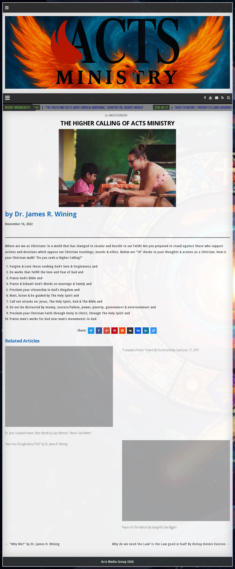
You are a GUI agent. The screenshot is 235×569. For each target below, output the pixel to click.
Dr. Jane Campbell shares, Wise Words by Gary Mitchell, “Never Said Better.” (48, 433)
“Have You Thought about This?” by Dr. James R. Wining (36, 444)
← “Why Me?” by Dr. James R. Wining (32, 543)
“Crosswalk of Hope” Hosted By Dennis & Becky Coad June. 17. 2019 (160, 350)
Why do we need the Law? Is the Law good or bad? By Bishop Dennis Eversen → (171, 543)
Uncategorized (118, 115)
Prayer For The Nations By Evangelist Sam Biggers (149, 527)
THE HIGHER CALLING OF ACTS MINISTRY (117, 123)
